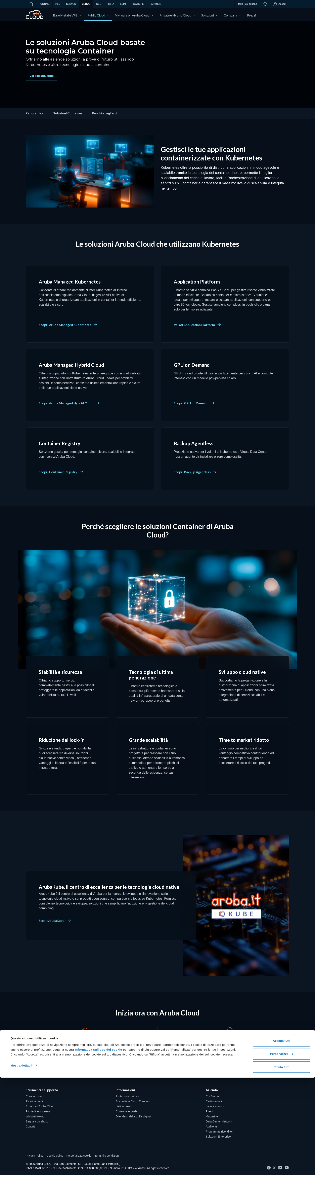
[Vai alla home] (31, 4)
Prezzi (251, 15)
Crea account (34, 1106)
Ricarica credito (35, 1111)
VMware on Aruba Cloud (132, 15)
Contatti (30, 1136)
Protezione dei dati (127, 1106)
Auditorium (212, 1136)
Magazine (212, 1126)
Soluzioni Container (67, 123)
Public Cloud (96, 15)
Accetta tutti (281, 1148)
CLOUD (86, 4)
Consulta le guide (126, 1121)
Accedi (279, 4)
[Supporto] (265, 4)
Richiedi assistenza (38, 1121)
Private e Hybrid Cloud (175, 15)
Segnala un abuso (37, 1131)
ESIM (123, 4)
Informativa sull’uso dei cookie (98, 1156)
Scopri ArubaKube (55, 930)
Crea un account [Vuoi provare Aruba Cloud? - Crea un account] (85, 1071)
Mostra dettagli (21, 1172)
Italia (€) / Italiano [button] (247, 4)
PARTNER (155, 4)
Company (230, 15)
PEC (57, 4)
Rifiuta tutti (281, 1174)
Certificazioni (214, 1111)
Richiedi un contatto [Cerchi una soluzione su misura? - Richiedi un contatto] (229, 1071)
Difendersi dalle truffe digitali (133, 1126)
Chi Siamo (212, 1106)
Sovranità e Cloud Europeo (132, 1111)
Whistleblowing (35, 1126)
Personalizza (281, 1161)
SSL (98, 4)
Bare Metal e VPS (65, 15)
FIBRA (110, 4)
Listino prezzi (124, 1116)
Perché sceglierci (104, 123)
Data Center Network (219, 1131)
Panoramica (35, 123)
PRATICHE (138, 4)
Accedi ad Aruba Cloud (40, 1116)
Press (209, 1121)
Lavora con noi (215, 1116)
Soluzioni (207, 15)
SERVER (71, 4)
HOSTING (44, 4)
